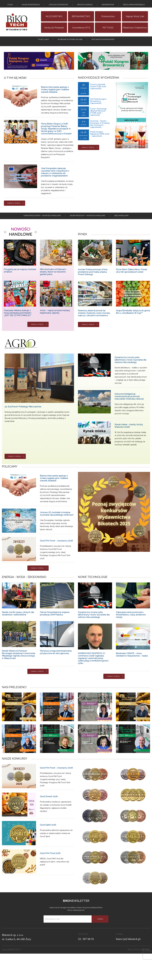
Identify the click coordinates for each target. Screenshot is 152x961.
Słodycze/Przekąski (54, 30)
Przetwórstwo (108, 19)
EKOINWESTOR (108, 6)
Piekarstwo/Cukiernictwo (135, 30)
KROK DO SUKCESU (85, 6)
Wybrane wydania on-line (70, 43)
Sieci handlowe (121, 222)
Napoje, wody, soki (135, 19)
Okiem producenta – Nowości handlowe (42, 222)
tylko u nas (43, 43)
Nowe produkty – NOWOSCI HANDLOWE (87, 222)
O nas (10, 6)
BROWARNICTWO (81, 19)
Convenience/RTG (81, 30)
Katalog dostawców (58, 6)
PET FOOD (108, 30)
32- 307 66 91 (86, 946)
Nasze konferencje (31, 6)
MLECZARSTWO (54, 19)
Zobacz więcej (14, 208)
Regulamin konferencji (134, 6)
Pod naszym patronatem (103, 43)
